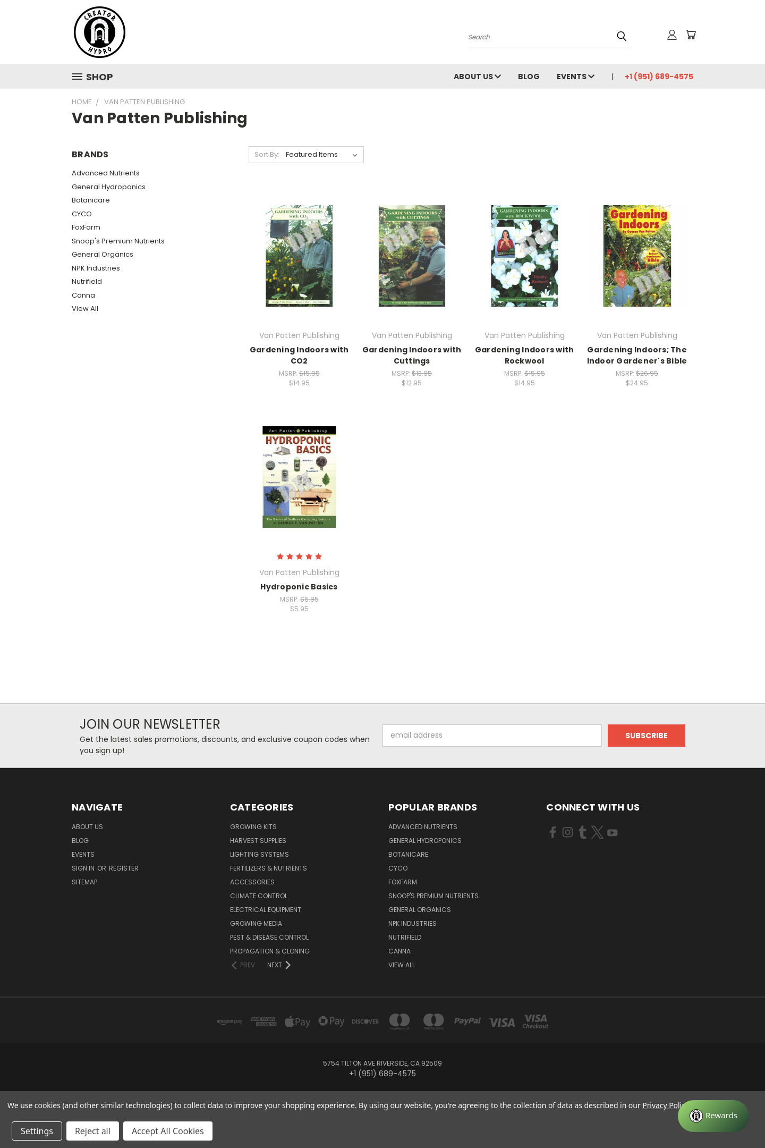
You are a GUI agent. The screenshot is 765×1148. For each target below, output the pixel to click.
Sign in (84, 868)
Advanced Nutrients (106, 173)
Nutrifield (87, 281)
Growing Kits (253, 826)
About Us (477, 76)
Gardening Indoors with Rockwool (524, 355)
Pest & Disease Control (269, 937)
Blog (529, 76)
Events (575, 76)
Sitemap (84, 882)
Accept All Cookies (168, 1131)
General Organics (102, 254)
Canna (83, 295)
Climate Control (258, 895)
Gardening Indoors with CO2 (299, 355)
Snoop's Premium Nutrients (118, 241)
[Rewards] (713, 1116)
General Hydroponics (109, 187)
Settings (37, 1131)
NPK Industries (96, 268)
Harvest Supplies (258, 840)
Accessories (252, 882)
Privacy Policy (665, 1105)
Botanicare (91, 200)
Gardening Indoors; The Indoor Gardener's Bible (637, 355)
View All (85, 308)
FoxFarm (86, 227)
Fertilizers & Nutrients (268, 868)
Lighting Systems (259, 854)
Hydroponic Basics (298, 586)
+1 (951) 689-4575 (659, 76)
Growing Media (256, 923)
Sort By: (266, 154)
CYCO (82, 214)
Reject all (92, 1131)
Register (124, 868)
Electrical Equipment (265, 909)
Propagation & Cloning (270, 951)
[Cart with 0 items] (690, 34)
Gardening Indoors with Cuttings (412, 355)
